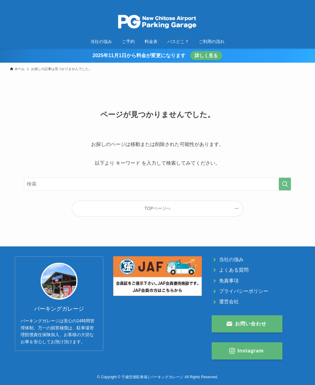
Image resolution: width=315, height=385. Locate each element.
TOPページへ (157, 208)
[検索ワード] (157, 184)
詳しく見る (206, 55)
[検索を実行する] (285, 184)
